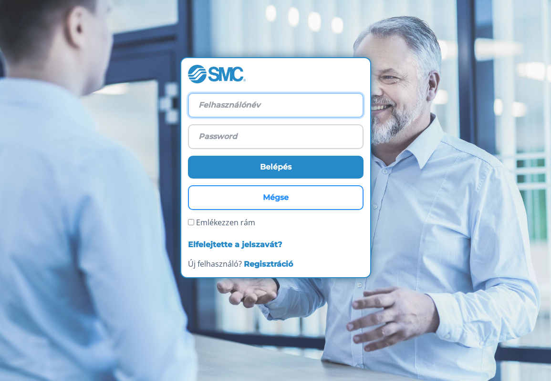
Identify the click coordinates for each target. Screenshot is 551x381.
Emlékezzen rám (221, 222)
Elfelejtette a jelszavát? (235, 244)
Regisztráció (268, 264)
